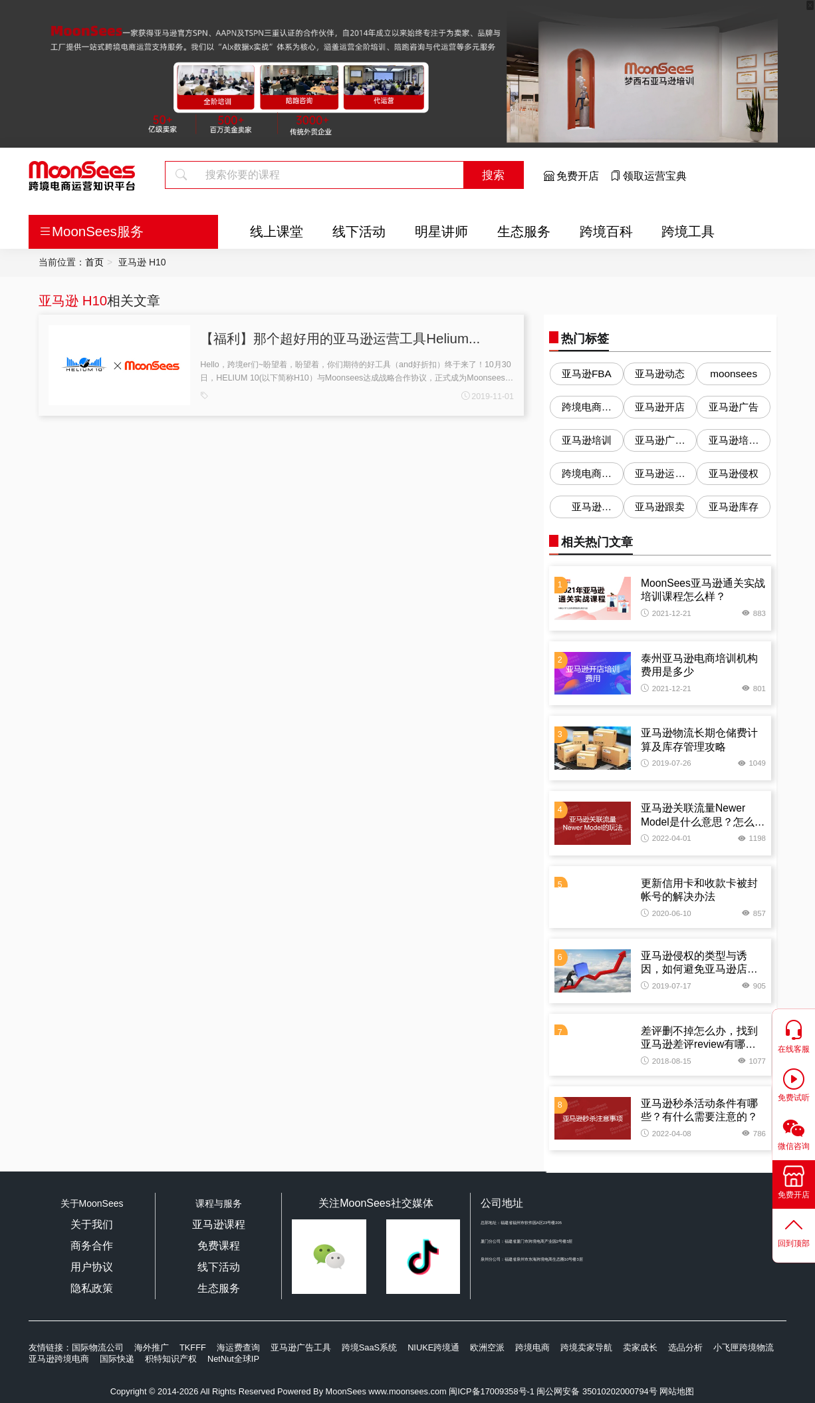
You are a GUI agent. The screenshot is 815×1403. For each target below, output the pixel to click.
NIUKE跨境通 (433, 1347)
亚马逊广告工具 (301, 1347)
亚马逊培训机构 (733, 443)
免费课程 (218, 1245)
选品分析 (685, 1347)
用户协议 (91, 1267)
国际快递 (117, 1359)
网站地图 (676, 1391)
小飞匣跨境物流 (743, 1347)
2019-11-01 (487, 396)
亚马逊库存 (733, 506)
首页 (94, 262)
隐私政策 (91, 1288)
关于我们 (91, 1224)
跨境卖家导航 (586, 1347)
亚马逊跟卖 (660, 506)
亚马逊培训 (587, 440)
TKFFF (192, 1347)
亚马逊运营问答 (660, 476)
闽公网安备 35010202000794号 (597, 1391)
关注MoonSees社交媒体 (375, 1203)
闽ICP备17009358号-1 (491, 1391)
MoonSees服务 (91, 231)
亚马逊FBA (587, 373)
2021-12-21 (666, 613)
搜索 (493, 175)
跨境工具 (688, 231)
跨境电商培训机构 (587, 476)
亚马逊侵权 (733, 473)
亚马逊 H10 (73, 300)
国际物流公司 (98, 1347)
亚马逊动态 (660, 373)
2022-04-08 (666, 1134)
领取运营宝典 (648, 176)
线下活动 (359, 231)
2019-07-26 (666, 763)
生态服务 (523, 231)
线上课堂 (276, 231)
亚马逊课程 (218, 1224)
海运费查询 (238, 1347)
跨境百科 (606, 231)
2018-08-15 (666, 1061)
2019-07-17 (666, 986)
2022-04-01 (666, 838)
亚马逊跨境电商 (59, 1359)
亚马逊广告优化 (660, 443)
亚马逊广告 (733, 406)
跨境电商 (532, 1347)
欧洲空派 (487, 1347)
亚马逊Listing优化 (586, 509)
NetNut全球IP (233, 1359)
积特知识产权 (171, 1359)
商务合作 (91, 1245)
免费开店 (571, 176)
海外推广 (151, 1347)
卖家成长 (640, 1347)
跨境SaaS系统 (369, 1347)
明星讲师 (441, 231)
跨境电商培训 (587, 409)
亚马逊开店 (660, 406)
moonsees (733, 373)
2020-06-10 (666, 913)
